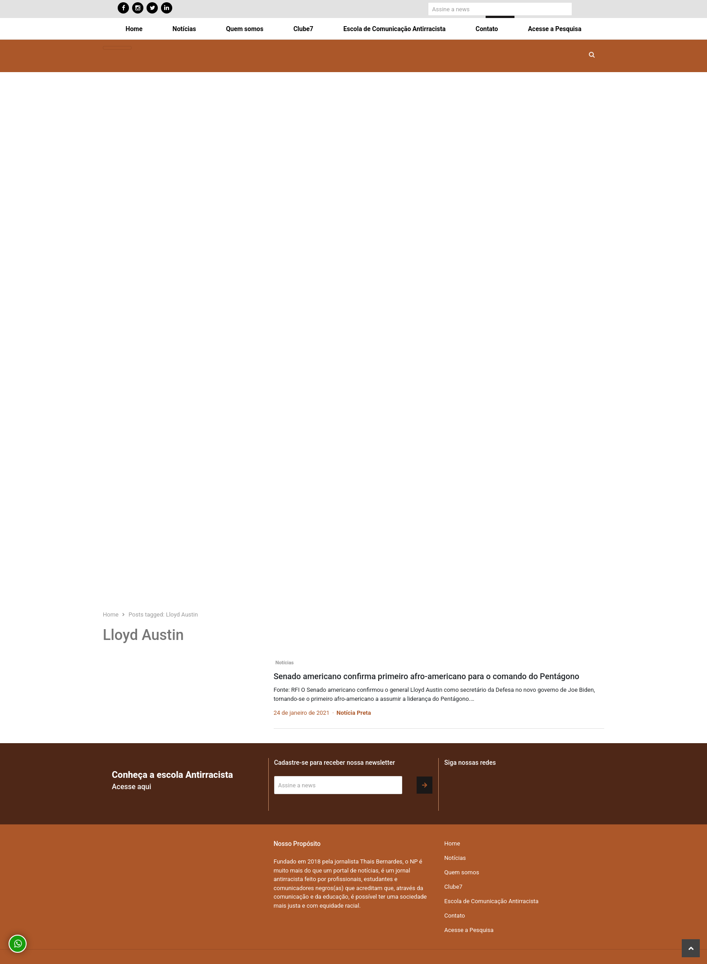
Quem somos (244, 28)
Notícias (184, 28)
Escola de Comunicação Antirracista (394, 28)
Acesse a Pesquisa (554, 28)
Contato (487, 28)
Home (134, 28)
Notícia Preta (353, 712)
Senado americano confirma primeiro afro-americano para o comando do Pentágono (426, 676)
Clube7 (303, 28)
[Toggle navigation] (117, 48)
